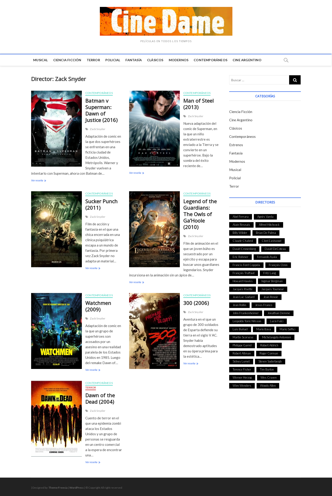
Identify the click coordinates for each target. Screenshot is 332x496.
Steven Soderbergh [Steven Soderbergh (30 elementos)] (270, 361)
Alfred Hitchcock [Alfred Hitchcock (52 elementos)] (269, 224)
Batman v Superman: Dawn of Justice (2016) (101, 110)
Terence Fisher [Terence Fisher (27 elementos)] (242, 369)
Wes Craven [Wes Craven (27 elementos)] (269, 377)
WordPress (76, 487)
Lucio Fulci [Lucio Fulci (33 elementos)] (276, 321)
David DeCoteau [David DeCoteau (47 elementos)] (275, 249)
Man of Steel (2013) (198, 103)
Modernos (179, 60)
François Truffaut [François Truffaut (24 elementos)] (244, 273)
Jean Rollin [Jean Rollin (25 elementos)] (239, 305)
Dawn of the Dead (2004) (100, 398)
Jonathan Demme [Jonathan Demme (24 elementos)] (278, 313)
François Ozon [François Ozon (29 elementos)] (278, 265)
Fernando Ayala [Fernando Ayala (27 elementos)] (267, 257)
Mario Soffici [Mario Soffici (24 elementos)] (287, 329)
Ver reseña (38, 180)
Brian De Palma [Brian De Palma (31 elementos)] (266, 233)
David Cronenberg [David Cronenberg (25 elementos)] (244, 249)
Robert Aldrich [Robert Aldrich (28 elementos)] (269, 345)
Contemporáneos (211, 60)
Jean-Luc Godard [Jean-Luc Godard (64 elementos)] (244, 297)
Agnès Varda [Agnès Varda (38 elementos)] (265, 216)
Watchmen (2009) (98, 306)
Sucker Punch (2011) (101, 204)
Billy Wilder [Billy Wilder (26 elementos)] (240, 233)
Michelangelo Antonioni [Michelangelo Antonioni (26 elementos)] (276, 337)
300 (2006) (196, 302)
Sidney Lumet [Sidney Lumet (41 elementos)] (241, 361)
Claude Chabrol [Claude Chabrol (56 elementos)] (243, 241)
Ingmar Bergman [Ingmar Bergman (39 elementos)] (272, 281)
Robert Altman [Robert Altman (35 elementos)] (242, 353)
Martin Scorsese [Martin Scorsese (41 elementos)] (243, 337)
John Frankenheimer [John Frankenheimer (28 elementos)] (246, 313)
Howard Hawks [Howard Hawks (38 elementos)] (243, 281)
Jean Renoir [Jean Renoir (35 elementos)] (270, 297)
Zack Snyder (97, 129)
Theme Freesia (58, 487)
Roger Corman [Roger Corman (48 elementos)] (269, 353)
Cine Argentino (247, 60)
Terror (93, 60)
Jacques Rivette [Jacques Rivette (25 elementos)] (242, 289)
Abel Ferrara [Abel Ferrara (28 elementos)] (241, 216)
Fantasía (134, 60)
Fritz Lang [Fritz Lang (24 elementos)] (269, 273)
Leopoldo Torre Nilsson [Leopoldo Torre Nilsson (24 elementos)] (247, 321)
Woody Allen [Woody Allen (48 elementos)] (268, 385)
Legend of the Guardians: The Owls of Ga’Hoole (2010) (200, 214)
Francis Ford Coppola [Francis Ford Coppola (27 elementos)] (246, 265)
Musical (40, 60)
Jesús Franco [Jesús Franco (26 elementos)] (263, 305)
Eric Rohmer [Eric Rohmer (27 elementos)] (240, 257)
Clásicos (155, 60)
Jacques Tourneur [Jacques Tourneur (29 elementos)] (272, 289)
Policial (113, 60)
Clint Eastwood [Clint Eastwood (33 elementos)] (271, 241)
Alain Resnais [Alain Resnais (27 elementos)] (241, 224)
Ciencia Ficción (67, 60)
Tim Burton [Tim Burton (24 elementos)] (267, 369)
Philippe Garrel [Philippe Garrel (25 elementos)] (242, 345)
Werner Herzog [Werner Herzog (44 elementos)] (242, 377)
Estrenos (236, 145)
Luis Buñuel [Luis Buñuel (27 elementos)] (240, 329)
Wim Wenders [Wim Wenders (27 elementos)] (242, 385)
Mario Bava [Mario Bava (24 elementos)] (263, 329)
